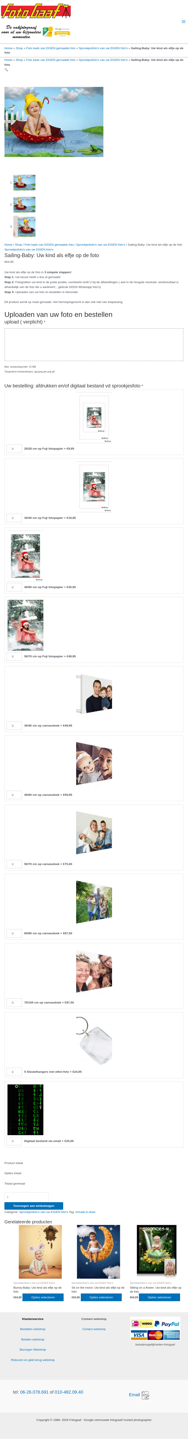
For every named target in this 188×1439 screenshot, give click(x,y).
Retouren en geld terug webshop (33, 1360)
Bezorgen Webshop (33, 1349)
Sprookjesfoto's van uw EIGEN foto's (103, 48)
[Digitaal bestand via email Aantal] (14, 1141)
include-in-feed (85, 1212)
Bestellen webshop (33, 1329)
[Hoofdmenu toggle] (183, 21)
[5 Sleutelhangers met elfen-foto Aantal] (14, 1072)
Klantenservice (32, 1319)
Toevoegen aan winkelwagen (33, 1205)
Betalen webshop (32, 1339)
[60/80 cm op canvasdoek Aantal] (14, 933)
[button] (6, 69)
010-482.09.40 (69, 1392)
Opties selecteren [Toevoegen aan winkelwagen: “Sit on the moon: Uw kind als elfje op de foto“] (101, 1297)
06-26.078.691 (34, 1392)
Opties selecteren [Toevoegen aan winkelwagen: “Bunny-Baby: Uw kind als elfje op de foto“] (43, 1297)
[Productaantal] (26, 1197)
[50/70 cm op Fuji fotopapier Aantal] (14, 656)
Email (140, 1394)
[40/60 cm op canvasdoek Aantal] (14, 795)
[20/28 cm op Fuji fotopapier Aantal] (14, 449)
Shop (19, 48)
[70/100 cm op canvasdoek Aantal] (14, 1002)
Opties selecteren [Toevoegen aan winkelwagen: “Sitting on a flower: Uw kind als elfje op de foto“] (159, 1297)
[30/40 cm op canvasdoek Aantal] (14, 725)
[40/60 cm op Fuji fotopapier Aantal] (14, 587)
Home (8, 48)
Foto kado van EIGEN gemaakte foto (50, 48)
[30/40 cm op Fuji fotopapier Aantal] (14, 518)
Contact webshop (94, 1329)
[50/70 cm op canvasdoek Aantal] (14, 864)
